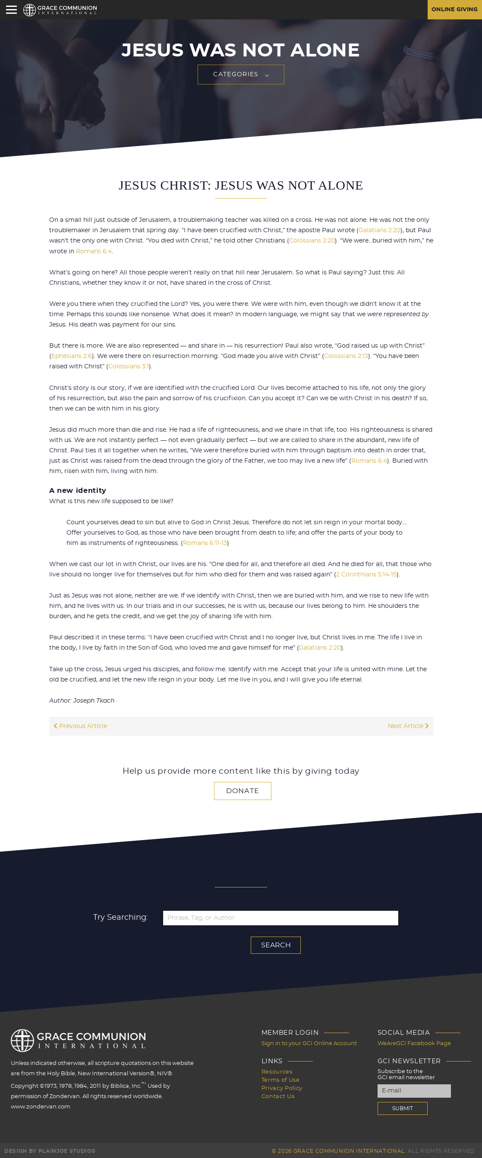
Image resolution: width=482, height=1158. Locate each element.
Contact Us (278, 1093)
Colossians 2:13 (346, 356)
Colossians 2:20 (312, 241)
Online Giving (453, 10)
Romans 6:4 (94, 251)
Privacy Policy (281, 1085)
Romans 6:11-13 (205, 542)
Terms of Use (280, 1077)
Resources (277, 1070)
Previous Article (80, 725)
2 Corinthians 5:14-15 (366, 574)
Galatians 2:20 (379, 230)
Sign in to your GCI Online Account (309, 1042)
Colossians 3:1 (128, 366)
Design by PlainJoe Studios (49, 1149)
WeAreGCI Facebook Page (414, 1042)
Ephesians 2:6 (71, 356)
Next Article (408, 725)
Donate (243, 789)
